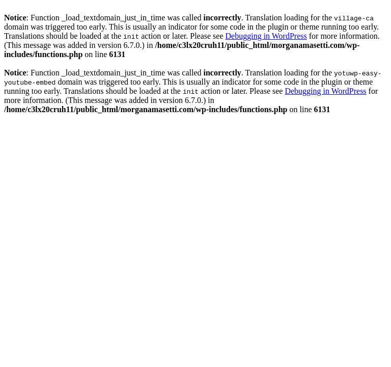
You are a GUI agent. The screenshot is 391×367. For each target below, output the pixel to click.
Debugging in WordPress (266, 36)
